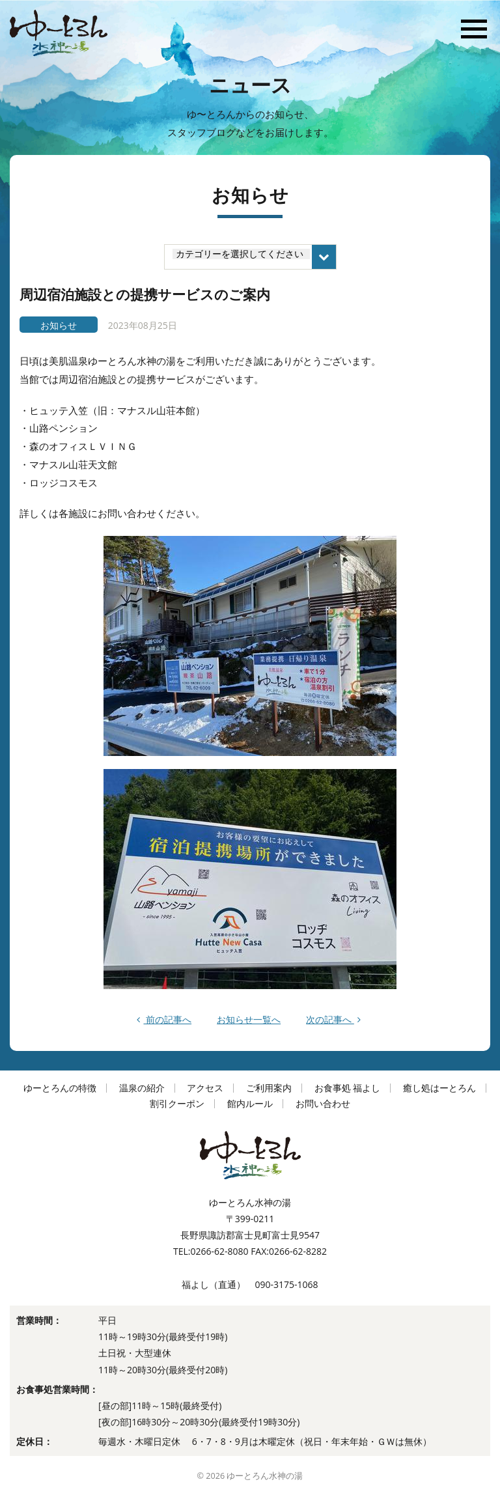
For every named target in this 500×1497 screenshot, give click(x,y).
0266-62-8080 (219, 1251)
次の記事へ (333, 1019)
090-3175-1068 (286, 1284)
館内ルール (250, 1103)
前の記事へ (164, 1019)
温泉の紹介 (142, 1088)
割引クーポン (177, 1103)
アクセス (205, 1088)
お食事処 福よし (347, 1088)
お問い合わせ (323, 1103)
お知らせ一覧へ (249, 1019)
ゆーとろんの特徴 (59, 1088)
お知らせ (58, 325)
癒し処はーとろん (439, 1088)
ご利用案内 (269, 1088)
